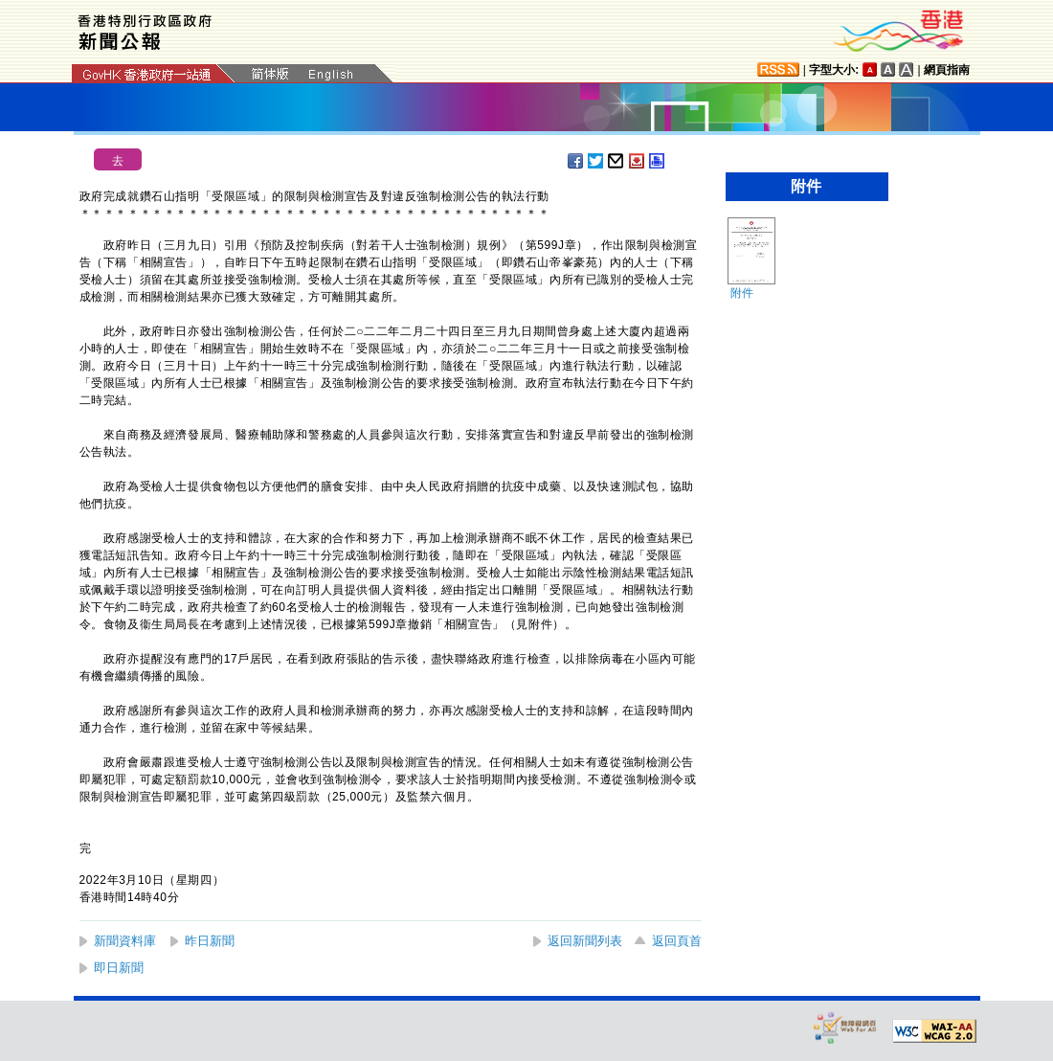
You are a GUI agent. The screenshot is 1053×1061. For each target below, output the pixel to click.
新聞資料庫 (125, 941)
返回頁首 (677, 941)
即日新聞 (119, 967)
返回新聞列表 (585, 941)
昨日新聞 (210, 941)
